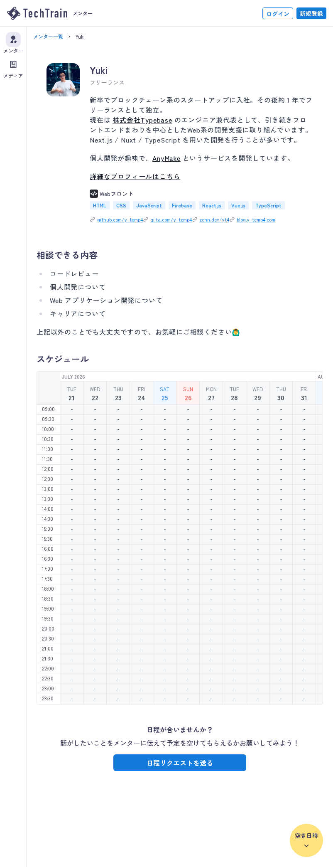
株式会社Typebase (142, 120)
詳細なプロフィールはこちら (135, 176)
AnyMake (166, 158)
